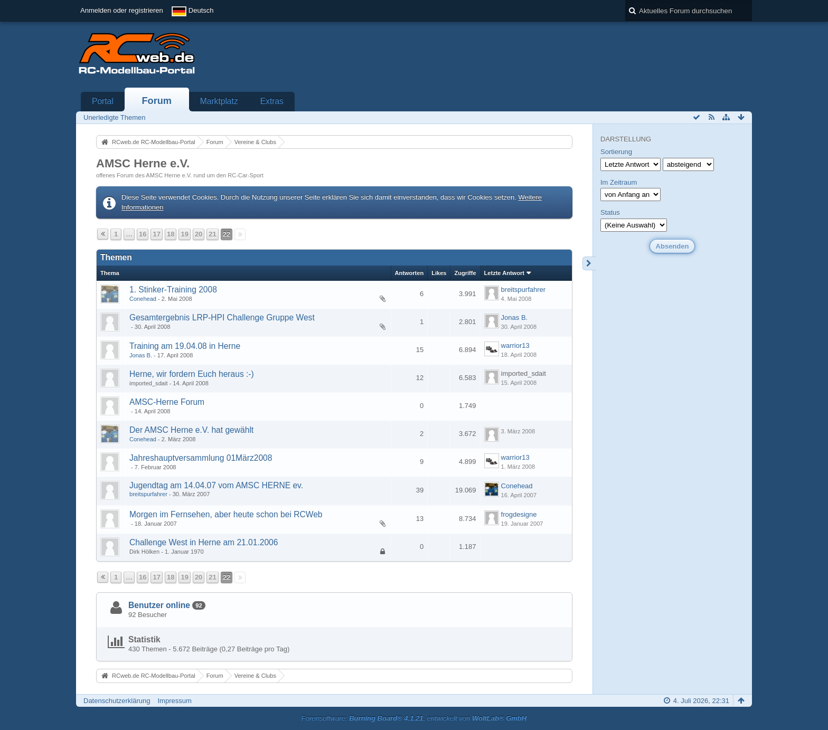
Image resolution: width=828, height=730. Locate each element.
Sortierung (616, 152)
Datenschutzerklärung (116, 701)
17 (156, 234)
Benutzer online (159, 605)
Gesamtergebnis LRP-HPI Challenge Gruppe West (222, 317)
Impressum (174, 701)
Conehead (142, 299)
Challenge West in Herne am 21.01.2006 (203, 542)
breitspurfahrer (523, 289)
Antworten (409, 273)
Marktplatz (219, 101)
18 (170, 234)
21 (212, 234)
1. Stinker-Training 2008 (173, 289)
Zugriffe (465, 273)
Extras (272, 101)
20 (198, 234)
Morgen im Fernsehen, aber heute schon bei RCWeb (226, 514)
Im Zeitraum (618, 182)
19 (184, 234)
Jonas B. (514, 317)
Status (610, 212)
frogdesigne (519, 514)
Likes (438, 273)
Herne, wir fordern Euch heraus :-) (191, 373)
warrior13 (515, 345)
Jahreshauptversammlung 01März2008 (200, 457)
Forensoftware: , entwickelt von (414, 718)
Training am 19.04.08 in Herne (184, 346)
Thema (109, 273)
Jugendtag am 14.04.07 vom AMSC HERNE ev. (216, 485)
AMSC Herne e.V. (143, 163)
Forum (157, 101)
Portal (103, 101)
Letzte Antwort (504, 273)
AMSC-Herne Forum (166, 401)
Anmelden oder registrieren (121, 10)
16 (142, 234)
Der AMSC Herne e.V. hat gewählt (191, 429)
